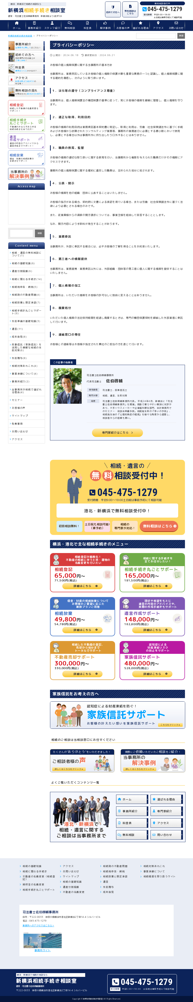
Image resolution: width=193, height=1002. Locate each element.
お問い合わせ (176, 25)
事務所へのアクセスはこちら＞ (38, 925)
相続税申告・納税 (114, 871)
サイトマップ (20, 415)
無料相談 (70, 25)
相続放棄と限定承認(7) (26, 302)
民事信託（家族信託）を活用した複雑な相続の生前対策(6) (27, 347)
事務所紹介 (34, 25)
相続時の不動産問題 (115, 866)
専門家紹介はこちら (115, 433)
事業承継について (154, 871)
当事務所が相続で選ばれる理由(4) (27, 391)
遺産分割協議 (71, 887)
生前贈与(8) (19, 358)
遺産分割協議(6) (22, 271)
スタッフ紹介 (52, 25)
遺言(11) (17, 329)
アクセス (158, 25)
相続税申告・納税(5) (25, 287)
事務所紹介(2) (20, 381)
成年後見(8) (19, 336)
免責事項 (17, 423)
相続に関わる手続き (35, 871)
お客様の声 (123, 25)
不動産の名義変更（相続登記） (39, 878)
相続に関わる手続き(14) (27, 279)
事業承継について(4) (25, 373)
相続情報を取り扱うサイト (159, 876)
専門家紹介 (161, 811)
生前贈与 (108, 887)
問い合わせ (161, 835)
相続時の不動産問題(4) (26, 294)
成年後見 (108, 892)
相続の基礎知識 (32, 866)
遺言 (106, 881)
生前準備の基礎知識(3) (26, 321)
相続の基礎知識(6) (23, 263)
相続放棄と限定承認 (115, 876)
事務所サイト (42, 942)
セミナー (17, 400)
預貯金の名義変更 (33, 884)
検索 (39, 233)
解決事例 (105, 25)
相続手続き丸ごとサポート (39, 889)
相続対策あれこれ (154, 866)
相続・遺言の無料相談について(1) (27, 254)
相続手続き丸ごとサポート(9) (27, 312)
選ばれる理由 (141, 25)
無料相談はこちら (158, 526)
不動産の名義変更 (73, 892)
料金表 (87, 25)
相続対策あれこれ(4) (25, 366)
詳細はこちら (82, 586)
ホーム (17, 25)
